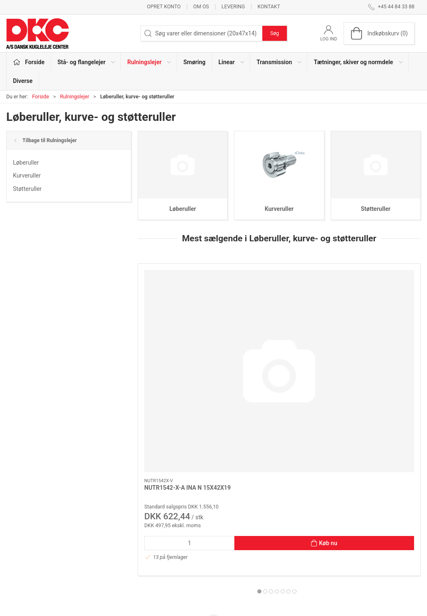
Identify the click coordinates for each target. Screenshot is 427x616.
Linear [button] (232, 62)
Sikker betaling (311, 540)
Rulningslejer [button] (149, 62)
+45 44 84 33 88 (27, 536)
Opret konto (164, 7)
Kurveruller (27, 175)
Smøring (194, 62)
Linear (158, 540)
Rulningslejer (74, 97)
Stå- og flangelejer (173, 504)
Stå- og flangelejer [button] (87, 62)
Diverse (23, 81)
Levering (233, 7)
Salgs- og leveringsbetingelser (331, 552)
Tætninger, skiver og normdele (189, 564)
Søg (274, 33)
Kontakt (268, 7)
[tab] (271, 447)
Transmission (167, 552)
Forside (40, 97)
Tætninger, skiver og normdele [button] (358, 62)
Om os (201, 7)
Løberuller (26, 162)
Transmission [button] (279, 62)
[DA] (37, 33)
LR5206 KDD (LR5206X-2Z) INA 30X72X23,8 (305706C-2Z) (374, 350)
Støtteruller (27, 188)
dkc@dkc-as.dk (25, 545)
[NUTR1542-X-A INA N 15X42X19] (182, 299)
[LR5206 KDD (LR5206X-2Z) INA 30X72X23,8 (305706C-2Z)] (375, 299)
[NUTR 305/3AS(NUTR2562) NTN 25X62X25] (279, 299)
